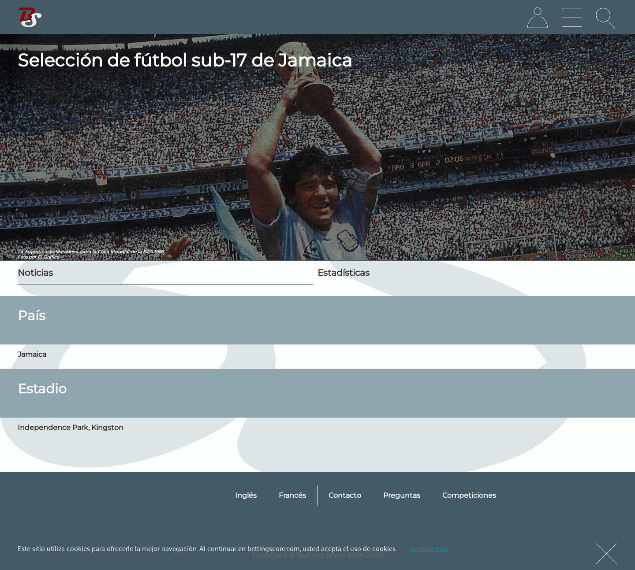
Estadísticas (344, 272)
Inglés (246, 495)
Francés (292, 495)
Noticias (35, 272)
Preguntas (401, 495)
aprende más (428, 548)
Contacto (345, 495)
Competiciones (469, 495)
